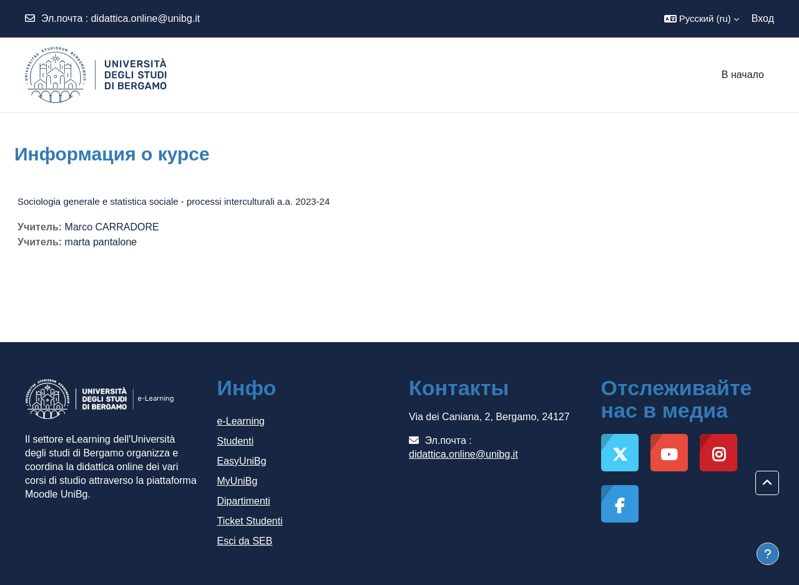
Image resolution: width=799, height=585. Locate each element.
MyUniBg (237, 481)
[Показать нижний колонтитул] (768, 554)
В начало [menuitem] (743, 74)
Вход (763, 18)
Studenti (235, 441)
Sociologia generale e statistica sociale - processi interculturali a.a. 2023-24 (173, 201)
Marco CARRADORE (112, 227)
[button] (702, 18)
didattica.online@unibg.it (145, 18)
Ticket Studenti (250, 521)
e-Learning (241, 421)
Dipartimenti (243, 501)
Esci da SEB (245, 541)
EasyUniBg (242, 461)
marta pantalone (101, 242)
